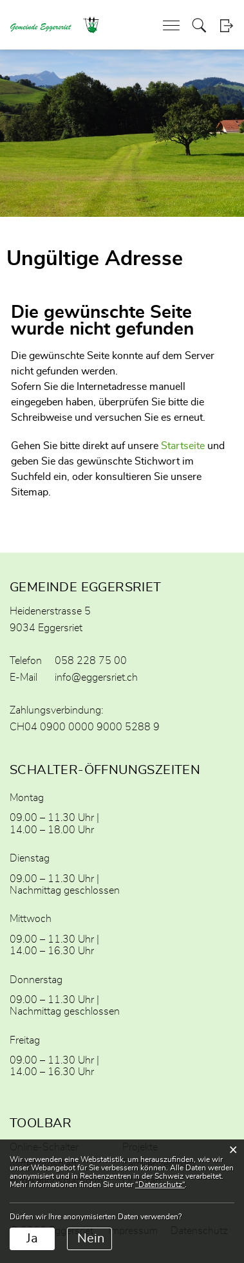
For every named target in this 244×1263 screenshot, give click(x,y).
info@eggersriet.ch (96, 677)
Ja (32, 1238)
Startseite (183, 446)
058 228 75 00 (91, 661)
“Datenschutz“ (160, 1184)
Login (226, 25)
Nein (90, 1238)
